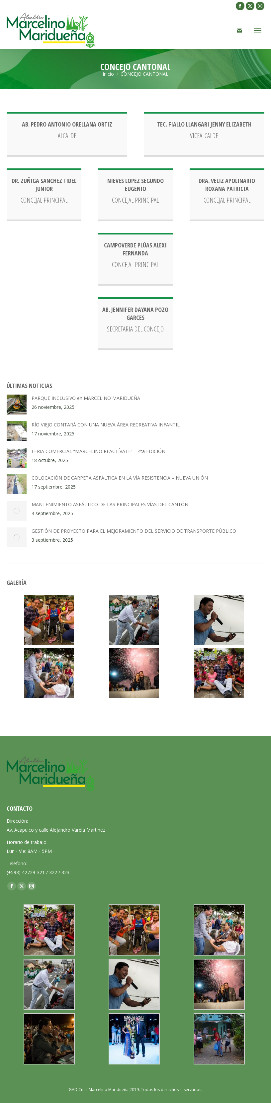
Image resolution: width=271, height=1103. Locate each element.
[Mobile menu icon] (257, 30)
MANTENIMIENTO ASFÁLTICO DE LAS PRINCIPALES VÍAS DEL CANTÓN (110, 504)
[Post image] (17, 404)
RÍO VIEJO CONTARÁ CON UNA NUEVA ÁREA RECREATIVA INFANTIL (106, 424)
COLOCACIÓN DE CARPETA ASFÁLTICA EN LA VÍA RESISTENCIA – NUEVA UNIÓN (120, 478)
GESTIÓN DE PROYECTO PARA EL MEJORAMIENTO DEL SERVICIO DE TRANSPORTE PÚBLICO (134, 531)
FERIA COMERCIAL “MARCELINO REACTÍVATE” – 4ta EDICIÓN (98, 451)
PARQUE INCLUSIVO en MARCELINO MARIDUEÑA (86, 398)
